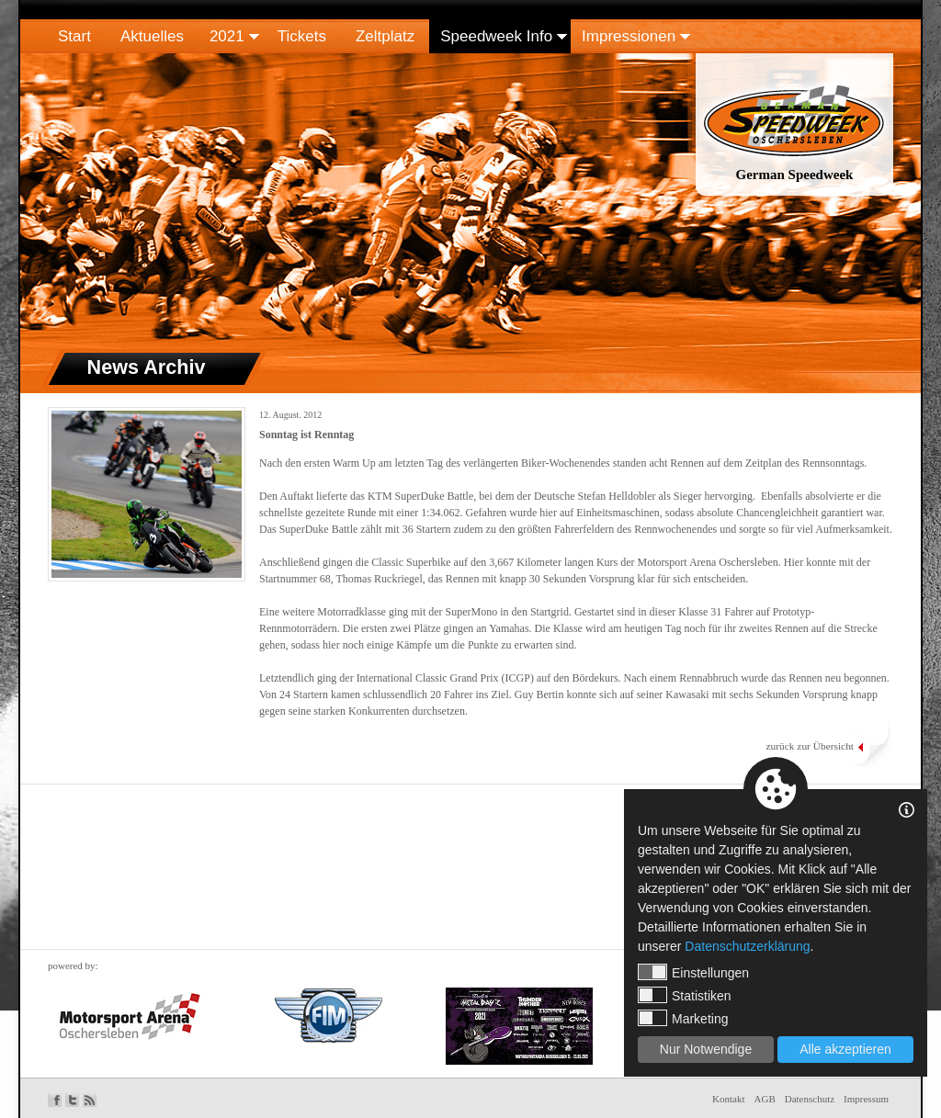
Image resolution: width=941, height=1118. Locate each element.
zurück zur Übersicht (809, 745)
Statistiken (684, 995)
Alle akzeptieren (845, 1049)
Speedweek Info (496, 36)
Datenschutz (809, 1098)
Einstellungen (693, 972)
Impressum (866, 1098)
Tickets (302, 36)
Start (74, 36)
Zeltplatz (385, 36)
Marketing (683, 1018)
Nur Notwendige (706, 1049)
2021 (227, 36)
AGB (765, 1098)
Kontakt (728, 1098)
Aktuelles (152, 36)
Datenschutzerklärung (747, 946)
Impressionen (628, 36)
